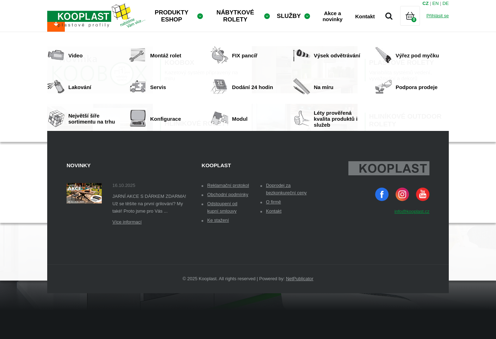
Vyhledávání (388, 16)
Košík (416, 24)
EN (435, 3)
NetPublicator (300, 324)
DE (445, 3)
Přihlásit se (437, 15)
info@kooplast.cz (412, 257)
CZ (425, 3)
